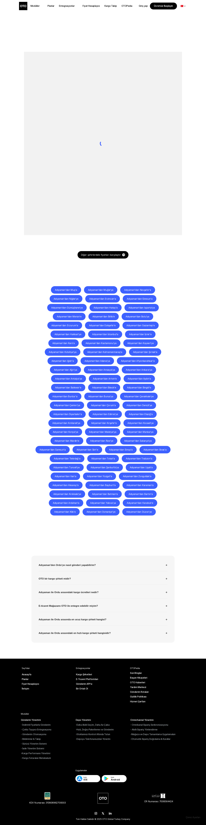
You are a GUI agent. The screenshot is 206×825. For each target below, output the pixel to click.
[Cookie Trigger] (193, 817)
